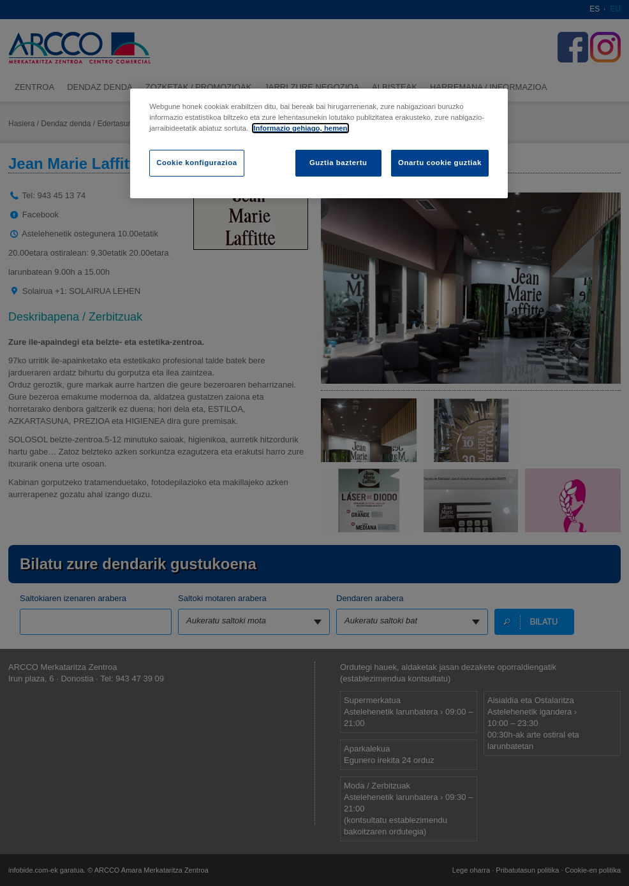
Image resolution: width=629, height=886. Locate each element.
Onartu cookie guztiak (440, 162)
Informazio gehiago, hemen (300, 128)
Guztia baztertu (338, 162)
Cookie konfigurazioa (196, 162)
